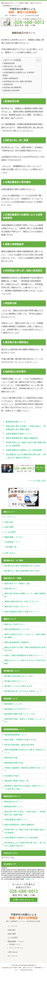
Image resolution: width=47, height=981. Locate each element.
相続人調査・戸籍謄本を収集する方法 (20, 740)
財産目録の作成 (10, 758)
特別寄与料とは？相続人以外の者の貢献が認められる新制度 (24, 831)
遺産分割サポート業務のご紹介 (17, 583)
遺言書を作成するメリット (15, 681)
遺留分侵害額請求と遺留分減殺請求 (22, 438)
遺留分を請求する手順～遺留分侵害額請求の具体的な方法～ (24, 648)
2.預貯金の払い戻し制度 (12, 66)
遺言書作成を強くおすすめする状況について (23, 691)
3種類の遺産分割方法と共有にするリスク (21, 601)
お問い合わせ (9, 553)
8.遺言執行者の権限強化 (12, 87)
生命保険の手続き (11, 776)
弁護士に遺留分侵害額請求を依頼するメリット (24, 655)
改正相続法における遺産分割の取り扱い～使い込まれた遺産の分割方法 (24, 844)
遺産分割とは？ (10, 589)
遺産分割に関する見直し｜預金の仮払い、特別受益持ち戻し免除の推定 (24, 813)
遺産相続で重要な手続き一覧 (16, 781)
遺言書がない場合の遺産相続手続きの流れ (22, 571)
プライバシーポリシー (16, 948)
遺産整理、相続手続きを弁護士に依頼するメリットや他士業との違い (24, 787)
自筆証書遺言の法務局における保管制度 (24, 450)
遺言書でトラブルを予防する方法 (18, 686)
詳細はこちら (30, 879)
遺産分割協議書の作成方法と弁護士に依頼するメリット (24, 751)
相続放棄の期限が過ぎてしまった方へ (20, 714)
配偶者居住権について (16, 422)
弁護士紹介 (9, 522)
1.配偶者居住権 (8, 63)
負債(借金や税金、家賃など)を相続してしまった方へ (24, 720)
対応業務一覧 (11, 547)
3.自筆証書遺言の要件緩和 (12, 69)
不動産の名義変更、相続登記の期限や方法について (24, 769)
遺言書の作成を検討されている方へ (19, 676)
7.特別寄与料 (7, 84)
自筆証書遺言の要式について (19, 434)
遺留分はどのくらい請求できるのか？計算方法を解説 (24, 661)
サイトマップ (12, 956)
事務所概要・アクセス (13, 537)
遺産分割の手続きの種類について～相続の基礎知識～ (24, 595)
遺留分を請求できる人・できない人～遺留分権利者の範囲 (24, 635)
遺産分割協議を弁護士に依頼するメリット (22, 612)
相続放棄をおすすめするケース (17, 709)
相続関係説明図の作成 (13, 763)
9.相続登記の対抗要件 (11, 90)
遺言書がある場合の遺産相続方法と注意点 (22, 566)
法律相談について (12, 542)
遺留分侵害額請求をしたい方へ (17, 629)
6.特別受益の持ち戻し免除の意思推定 (17, 81)
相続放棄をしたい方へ (13, 704)
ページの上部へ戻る (37, 481)
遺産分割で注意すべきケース (16, 607)
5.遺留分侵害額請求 (10, 78)
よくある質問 (9, 532)
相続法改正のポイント (13, 802)
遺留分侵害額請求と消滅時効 (16, 642)
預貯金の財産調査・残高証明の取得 (19, 745)
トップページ (9, 517)
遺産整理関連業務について (15, 735)
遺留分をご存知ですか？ (14, 624)
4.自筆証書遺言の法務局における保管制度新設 (18, 73)
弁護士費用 (9, 527)
